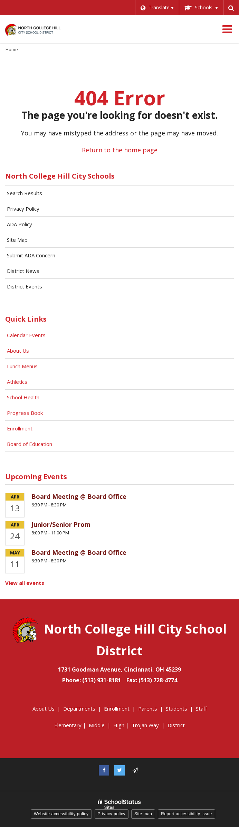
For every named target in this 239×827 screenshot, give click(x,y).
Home (12, 49)
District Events (24, 286)
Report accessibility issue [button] (186, 813)
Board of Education (30, 443)
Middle (97, 725)
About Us (18, 350)
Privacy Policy (23, 208)
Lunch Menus (22, 366)
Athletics (17, 381)
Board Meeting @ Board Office (78, 496)
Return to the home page (119, 150)
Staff (201, 708)
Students (176, 708)
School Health (23, 397)
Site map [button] (143, 813)
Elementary (68, 725)
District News (23, 270)
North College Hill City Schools (60, 176)
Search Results (24, 193)
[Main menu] (227, 29)
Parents (147, 708)
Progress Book (25, 412)
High (118, 725)
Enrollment (19, 428)
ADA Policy (19, 224)
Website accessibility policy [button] (61, 813)
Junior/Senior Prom (60, 524)
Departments (79, 708)
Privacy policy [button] (111, 813)
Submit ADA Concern (31, 255)
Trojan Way (145, 725)
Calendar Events (27, 335)
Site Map (17, 239)
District (176, 725)
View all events (24, 582)
